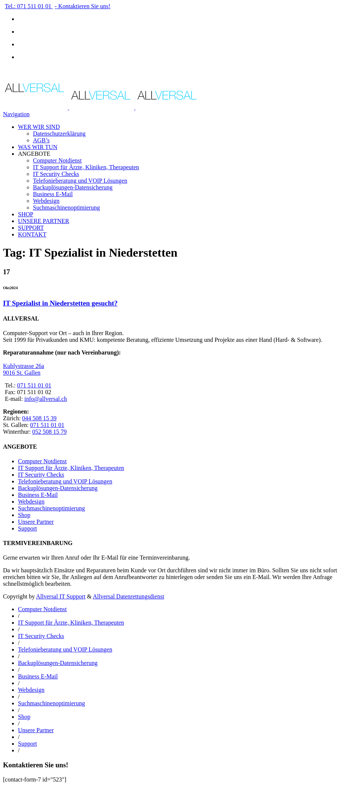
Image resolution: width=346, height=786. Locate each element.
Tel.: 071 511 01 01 (29, 6)
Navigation (16, 114)
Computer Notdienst (57, 160)
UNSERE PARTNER (43, 221)
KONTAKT (32, 234)
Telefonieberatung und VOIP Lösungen (80, 180)
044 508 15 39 (39, 418)
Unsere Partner (36, 522)
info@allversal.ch (45, 399)
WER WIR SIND (39, 127)
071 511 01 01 (34, 385)
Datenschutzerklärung (59, 133)
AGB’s (41, 140)
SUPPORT (31, 228)
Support (27, 528)
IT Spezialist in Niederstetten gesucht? (60, 303)
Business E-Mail (53, 194)
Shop (24, 515)
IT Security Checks (56, 174)
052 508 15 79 (49, 431)
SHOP (25, 214)
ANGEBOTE (34, 154)
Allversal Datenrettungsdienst (128, 596)
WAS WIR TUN (37, 147)
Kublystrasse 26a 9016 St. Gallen (23, 369)
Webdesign (46, 201)
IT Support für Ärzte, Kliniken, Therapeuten (86, 167)
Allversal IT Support (60, 596)
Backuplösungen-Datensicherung (72, 187)
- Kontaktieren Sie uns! (82, 6)
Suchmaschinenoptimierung (66, 207)
